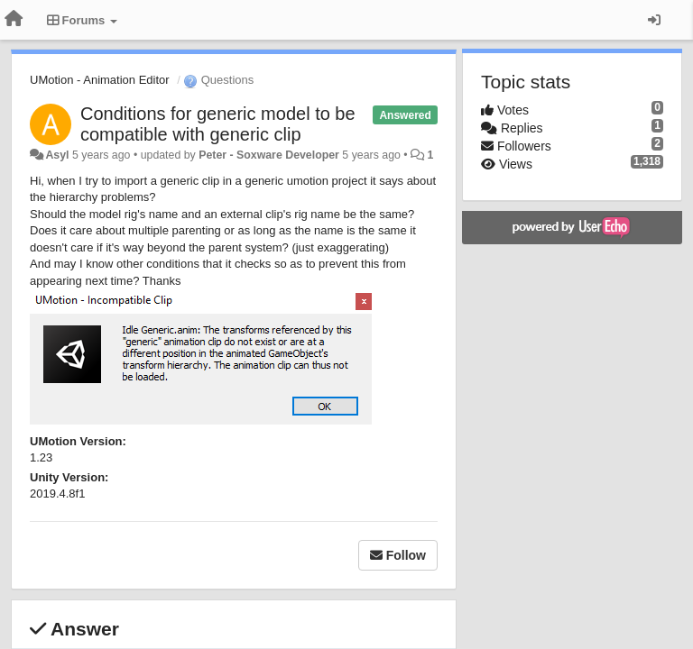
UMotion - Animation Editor (100, 80)
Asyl (57, 155)
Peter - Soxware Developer (269, 155)
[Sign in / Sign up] (654, 20)
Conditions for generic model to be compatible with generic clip (218, 124)
